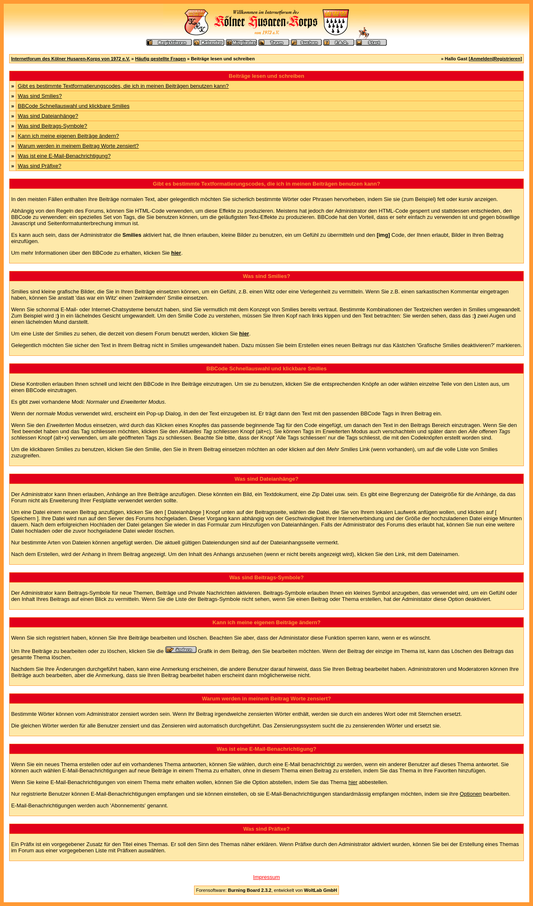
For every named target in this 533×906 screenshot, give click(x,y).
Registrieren (507, 58)
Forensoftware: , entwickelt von (266, 890)
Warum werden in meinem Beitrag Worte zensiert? (78, 146)
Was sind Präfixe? (39, 166)
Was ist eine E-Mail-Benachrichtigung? (64, 156)
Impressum (266, 877)
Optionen (471, 794)
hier (353, 782)
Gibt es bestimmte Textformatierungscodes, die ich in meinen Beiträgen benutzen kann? (123, 86)
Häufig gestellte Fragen (160, 58)
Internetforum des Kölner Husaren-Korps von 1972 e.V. (70, 58)
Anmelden (481, 58)
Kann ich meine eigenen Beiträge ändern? (68, 136)
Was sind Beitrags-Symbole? (52, 126)
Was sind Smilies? (40, 96)
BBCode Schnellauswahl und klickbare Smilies (74, 106)
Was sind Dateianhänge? (48, 116)
